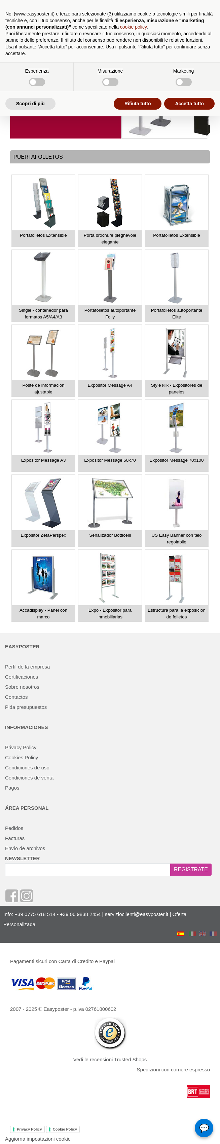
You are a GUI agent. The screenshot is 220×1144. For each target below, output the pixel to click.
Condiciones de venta (29, 777)
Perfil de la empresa (27, 667)
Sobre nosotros (22, 687)
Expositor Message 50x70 (110, 460)
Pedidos (14, 828)
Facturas (15, 838)
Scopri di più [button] (30, 103)
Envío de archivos (25, 848)
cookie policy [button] (133, 27)
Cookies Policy (21, 757)
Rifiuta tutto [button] (137, 103)
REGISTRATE (191, 869)
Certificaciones (21, 677)
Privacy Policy (20, 747)
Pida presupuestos (26, 707)
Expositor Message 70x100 (177, 460)
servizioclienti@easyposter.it (137, 914)
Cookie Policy (65, 1129)
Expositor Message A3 (43, 460)
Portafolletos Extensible (43, 235)
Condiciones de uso (27, 767)
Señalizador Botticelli (110, 535)
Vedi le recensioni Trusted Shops (110, 1059)
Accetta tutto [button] (189, 103)
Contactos (16, 697)
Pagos (12, 788)
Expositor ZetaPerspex (43, 535)
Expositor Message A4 (110, 385)
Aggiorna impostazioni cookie (38, 1139)
